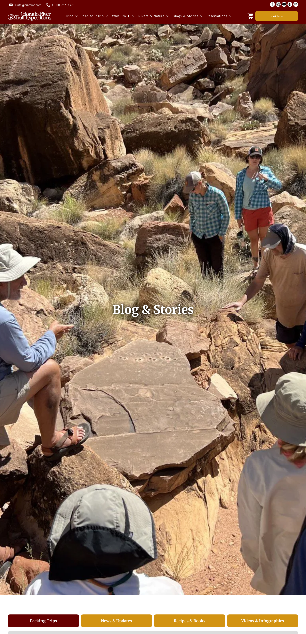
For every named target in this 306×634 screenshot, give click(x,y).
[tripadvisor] (295, 5)
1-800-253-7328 (63, 5)
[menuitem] (72, 16)
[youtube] (284, 5)
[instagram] (278, 5)
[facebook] (272, 5)
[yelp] (289, 5)
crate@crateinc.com (28, 5)
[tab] (43, 620)
